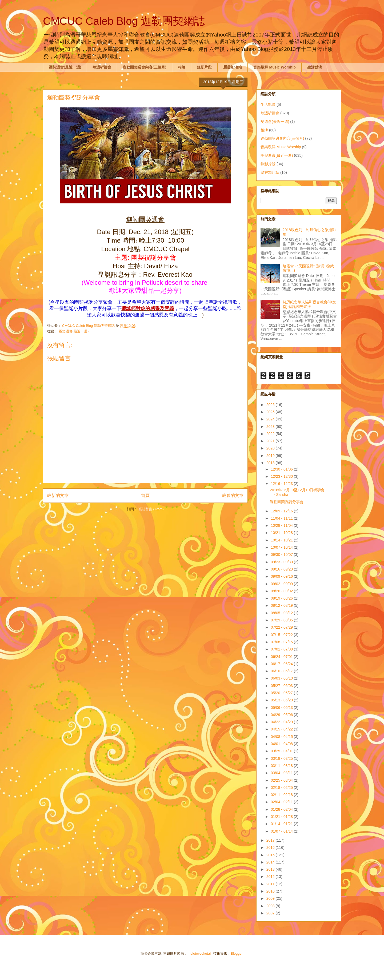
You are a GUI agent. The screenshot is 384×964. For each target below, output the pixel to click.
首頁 (145, 495)
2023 (271, 426)
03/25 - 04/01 (282, 751)
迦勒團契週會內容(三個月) (144, 67)
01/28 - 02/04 (282, 809)
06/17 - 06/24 (282, 664)
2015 (271, 855)
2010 (271, 891)
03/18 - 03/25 (282, 758)
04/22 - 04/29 (282, 722)
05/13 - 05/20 (282, 700)
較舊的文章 (232, 495)
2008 (271, 906)
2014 (271, 862)
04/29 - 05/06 (282, 715)
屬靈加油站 (232, 67)
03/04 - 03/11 (282, 773)
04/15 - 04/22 (282, 729)
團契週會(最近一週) (65, 67)
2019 (271, 455)
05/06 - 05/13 (282, 707)
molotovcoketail (199, 953)
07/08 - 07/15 (282, 642)
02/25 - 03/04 (282, 780)
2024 (271, 419)
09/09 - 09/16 (282, 576)
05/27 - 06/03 (282, 686)
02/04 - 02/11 (282, 802)
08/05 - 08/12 (282, 613)
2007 (271, 913)
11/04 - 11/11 (282, 518)
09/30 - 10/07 (282, 554)
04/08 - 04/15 (282, 736)
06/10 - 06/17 (282, 671)
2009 (271, 898)
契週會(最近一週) (275, 121)
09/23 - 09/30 (282, 562)
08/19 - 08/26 (282, 598)
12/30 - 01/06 (282, 469)
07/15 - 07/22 (282, 635)
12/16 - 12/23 (282, 483)
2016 (271, 847)
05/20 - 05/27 (282, 693)
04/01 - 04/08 (282, 744)
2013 (271, 869)
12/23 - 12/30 (282, 476)
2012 (271, 876)
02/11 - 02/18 (282, 795)
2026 (271, 405)
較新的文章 (58, 495)
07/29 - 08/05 (282, 620)
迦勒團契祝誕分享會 (286, 502)
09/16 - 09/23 (282, 569)
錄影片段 (204, 67)
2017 (271, 840)
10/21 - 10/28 (282, 533)
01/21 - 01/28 (282, 816)
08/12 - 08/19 (282, 605)
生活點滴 (314, 67)
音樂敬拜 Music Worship (274, 67)
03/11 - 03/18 (282, 766)
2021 (271, 441)
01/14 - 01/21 (282, 824)
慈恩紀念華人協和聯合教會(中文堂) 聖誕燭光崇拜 (309, 304)
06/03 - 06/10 (282, 678)
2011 (271, 884)
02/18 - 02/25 (282, 787)
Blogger (236, 953)
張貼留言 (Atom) (151, 509)
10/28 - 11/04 (282, 525)
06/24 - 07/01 (282, 656)
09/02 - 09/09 (282, 584)
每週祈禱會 (102, 67)
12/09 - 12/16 (282, 511)
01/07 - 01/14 (282, 831)
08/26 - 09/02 (282, 591)
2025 (271, 412)
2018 (271, 463)
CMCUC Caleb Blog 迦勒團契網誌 (124, 21)
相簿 (181, 67)
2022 (271, 434)
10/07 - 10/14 (282, 547)
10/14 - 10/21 (282, 540)
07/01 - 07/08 (282, 649)
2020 (271, 448)
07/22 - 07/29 (282, 627)
